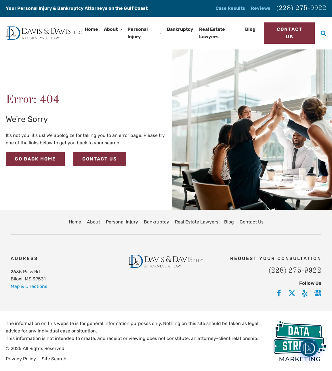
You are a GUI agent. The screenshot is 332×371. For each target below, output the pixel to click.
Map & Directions (29, 286)
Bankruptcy (180, 29)
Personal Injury (137, 32)
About (111, 29)
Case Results (230, 8)
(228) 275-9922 (301, 8)
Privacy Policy (21, 359)
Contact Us (289, 32)
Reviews (260, 8)
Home (91, 29)
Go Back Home (35, 159)
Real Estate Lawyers (212, 32)
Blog (250, 29)
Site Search (54, 359)
